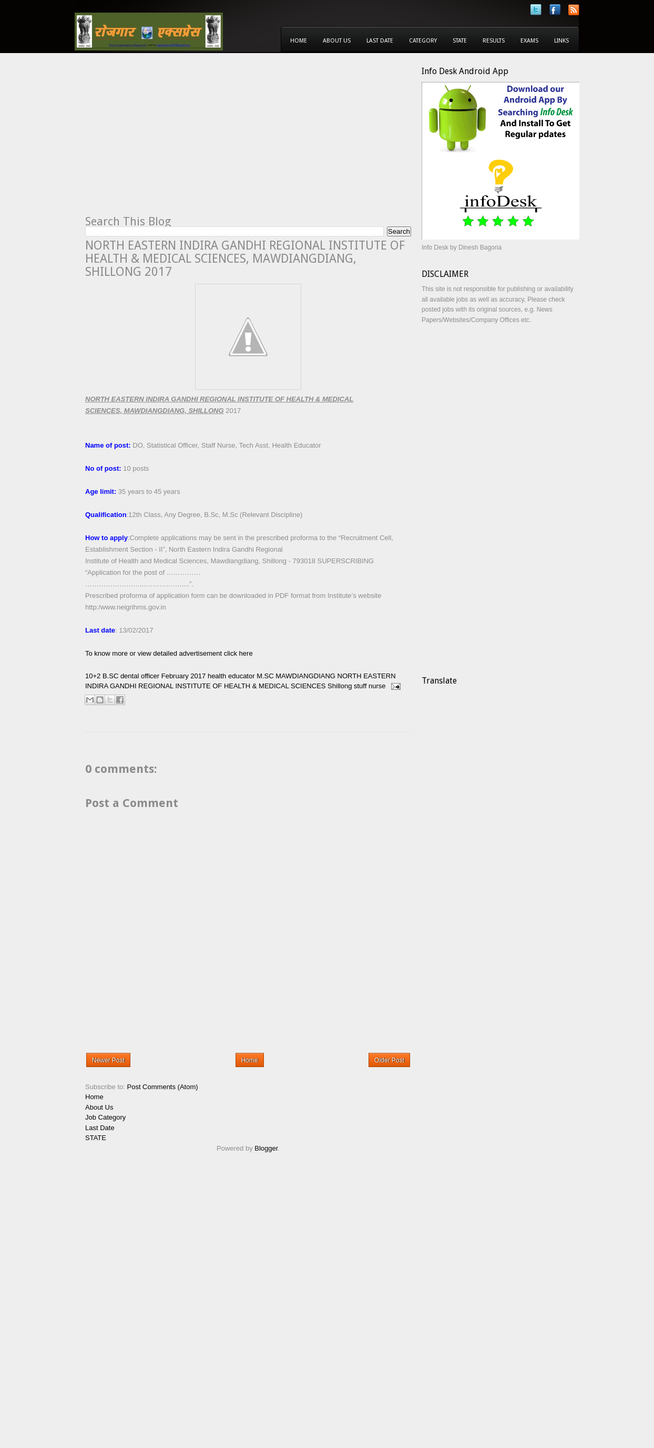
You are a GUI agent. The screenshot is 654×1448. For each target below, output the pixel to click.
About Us (337, 40)
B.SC (110, 676)
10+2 (92, 676)
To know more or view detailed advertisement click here (169, 653)
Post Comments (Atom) (162, 1087)
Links (561, 40)
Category (423, 40)
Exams (529, 40)
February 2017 (183, 676)
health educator (231, 676)
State (460, 40)
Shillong (340, 686)
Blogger (266, 1148)
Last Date (379, 40)
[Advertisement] (173, 139)
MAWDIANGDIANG (305, 676)
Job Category (105, 1117)
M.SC (265, 676)
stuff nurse (369, 686)
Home (298, 40)
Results (494, 40)
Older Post (389, 1060)
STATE (95, 1138)
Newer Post (108, 1060)
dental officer (139, 676)
